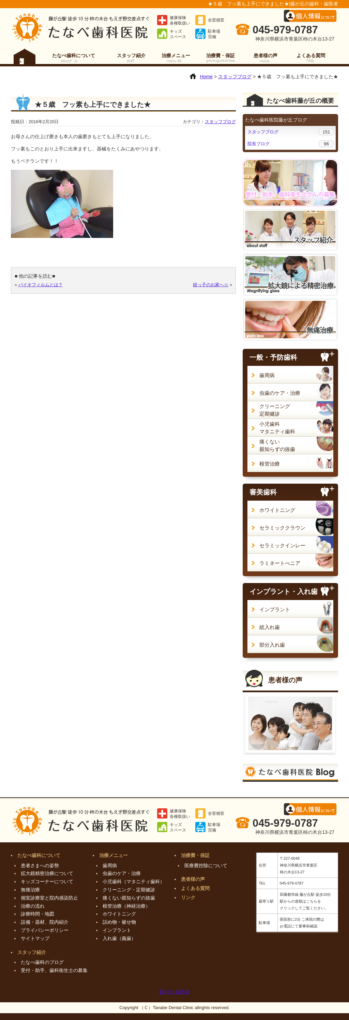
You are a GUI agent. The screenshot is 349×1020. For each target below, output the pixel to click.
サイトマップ (35, 938)
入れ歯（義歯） (119, 938)
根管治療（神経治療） (126, 906)
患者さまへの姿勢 (40, 865)
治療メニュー (176, 55)
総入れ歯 (269, 627)
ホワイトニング (277, 510)
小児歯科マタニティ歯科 (277, 427)
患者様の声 (265, 55)
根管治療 (269, 464)
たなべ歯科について (73, 55)
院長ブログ (258, 143)
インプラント (274, 609)
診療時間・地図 (37, 914)
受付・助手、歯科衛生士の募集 (54, 970)
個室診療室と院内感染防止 (49, 898)
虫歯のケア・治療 (279, 393)
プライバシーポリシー (45, 930)
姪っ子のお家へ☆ (210, 284)
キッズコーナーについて (47, 881)
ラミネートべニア (279, 563)
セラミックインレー (282, 545)
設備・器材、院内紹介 (45, 922)
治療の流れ (33, 906)
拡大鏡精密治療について (47, 873)
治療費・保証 (220, 55)
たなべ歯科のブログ (42, 962)
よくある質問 (311, 55)
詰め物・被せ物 (119, 922)
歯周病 (267, 375)
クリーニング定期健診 (274, 410)
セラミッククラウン (282, 528)
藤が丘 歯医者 (174, 991)
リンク (188, 897)
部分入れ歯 (272, 645)
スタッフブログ (220, 121)
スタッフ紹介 (131, 55)
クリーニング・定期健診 (129, 889)
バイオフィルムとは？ (40, 284)
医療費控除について (205, 865)
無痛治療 (30, 889)
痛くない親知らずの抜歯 (277, 445)
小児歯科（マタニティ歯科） (134, 881)
